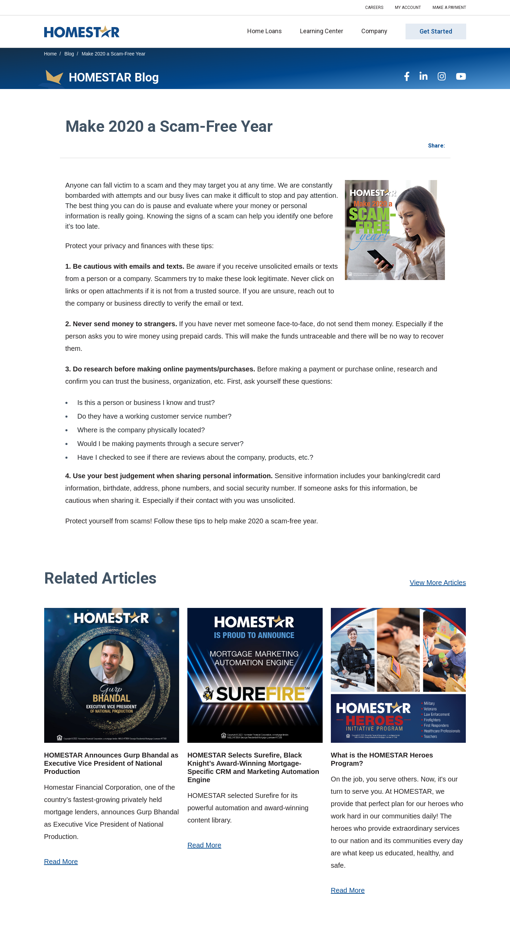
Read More (61, 861)
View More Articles (438, 582)
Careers (374, 7)
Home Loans (266, 31)
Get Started (436, 31)
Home (50, 53)
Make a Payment (449, 7)
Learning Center (324, 31)
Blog (69, 53)
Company (376, 31)
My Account (408, 7)
